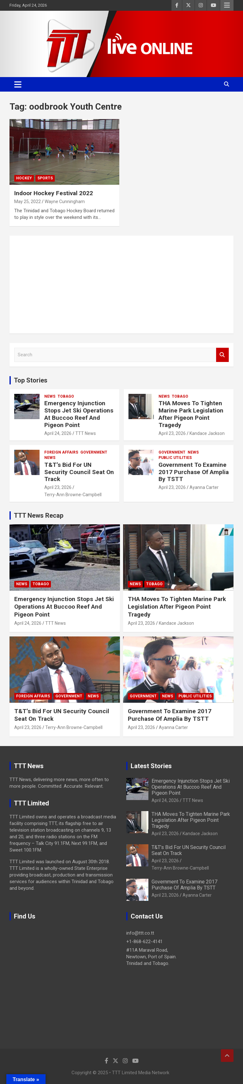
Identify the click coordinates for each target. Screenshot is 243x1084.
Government (93, 452)
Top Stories (30, 380)
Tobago (66, 396)
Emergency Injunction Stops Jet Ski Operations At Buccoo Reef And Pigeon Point (78, 414)
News (49, 396)
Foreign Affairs (61, 452)
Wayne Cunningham (65, 201)
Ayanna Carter (204, 487)
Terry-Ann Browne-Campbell (73, 494)
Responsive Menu (227, 5)
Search (222, 355)
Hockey (24, 178)
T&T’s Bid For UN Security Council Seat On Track (79, 472)
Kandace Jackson (207, 433)
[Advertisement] (121, 284)
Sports (45, 178)
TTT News (85, 433)
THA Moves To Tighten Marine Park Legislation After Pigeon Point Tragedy (191, 414)
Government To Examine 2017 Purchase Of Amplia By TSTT (194, 472)
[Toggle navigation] (17, 84)
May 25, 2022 (27, 201)
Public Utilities (175, 457)
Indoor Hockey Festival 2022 (53, 193)
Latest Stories (151, 766)
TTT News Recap (38, 515)
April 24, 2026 (58, 433)
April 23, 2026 (172, 433)
